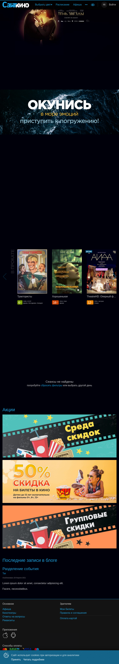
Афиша (77, 4)
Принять (16, 659)
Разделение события (20, 569)
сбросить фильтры (51, 385)
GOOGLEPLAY (13, 635)
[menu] (60, 4)
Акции (8, 409)
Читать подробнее (33, 659)
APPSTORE (5, 635)
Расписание (62, 4)
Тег (4, 573)
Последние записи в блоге (29, 560)
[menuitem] (43, 4)
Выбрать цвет (43, 4)
